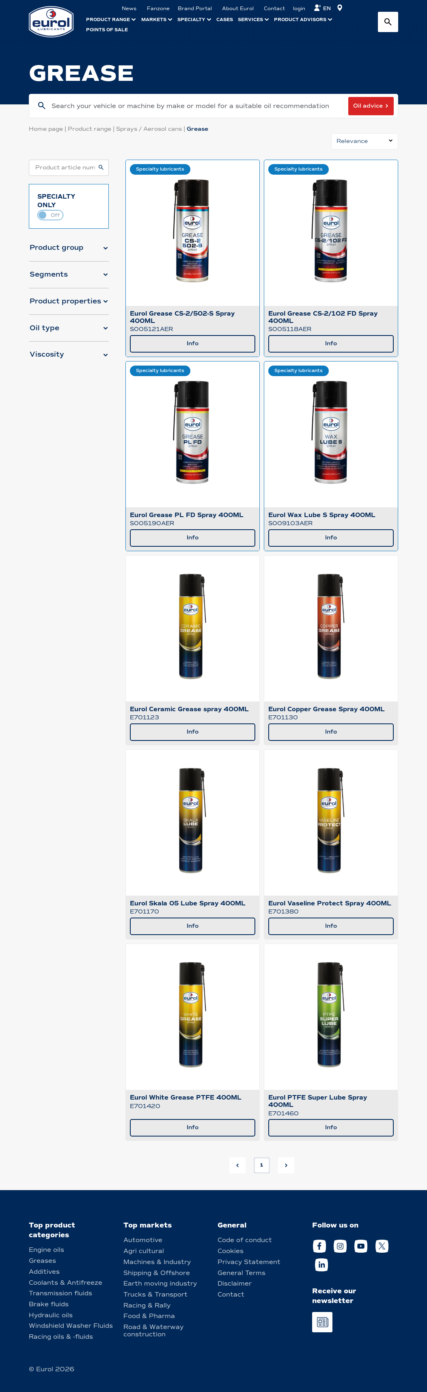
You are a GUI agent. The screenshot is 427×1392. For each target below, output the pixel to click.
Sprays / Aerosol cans (151, 129)
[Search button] (388, 22)
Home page (48, 129)
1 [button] (261, 1165)
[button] (69, 251)
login (299, 8)
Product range (92, 129)
